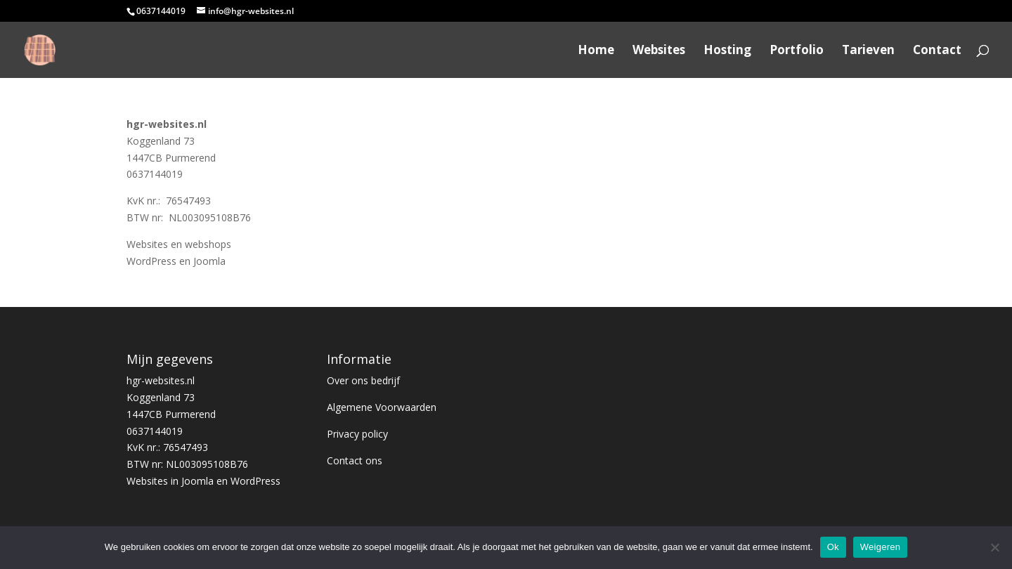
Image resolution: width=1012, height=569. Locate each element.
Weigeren (880, 547)
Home (596, 51)
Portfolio (797, 51)
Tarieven (868, 51)
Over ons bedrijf (363, 380)
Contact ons (354, 460)
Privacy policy (357, 433)
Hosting (727, 51)
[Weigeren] (994, 547)
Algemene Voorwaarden (381, 407)
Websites (658, 51)
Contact (937, 51)
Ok (833, 547)
